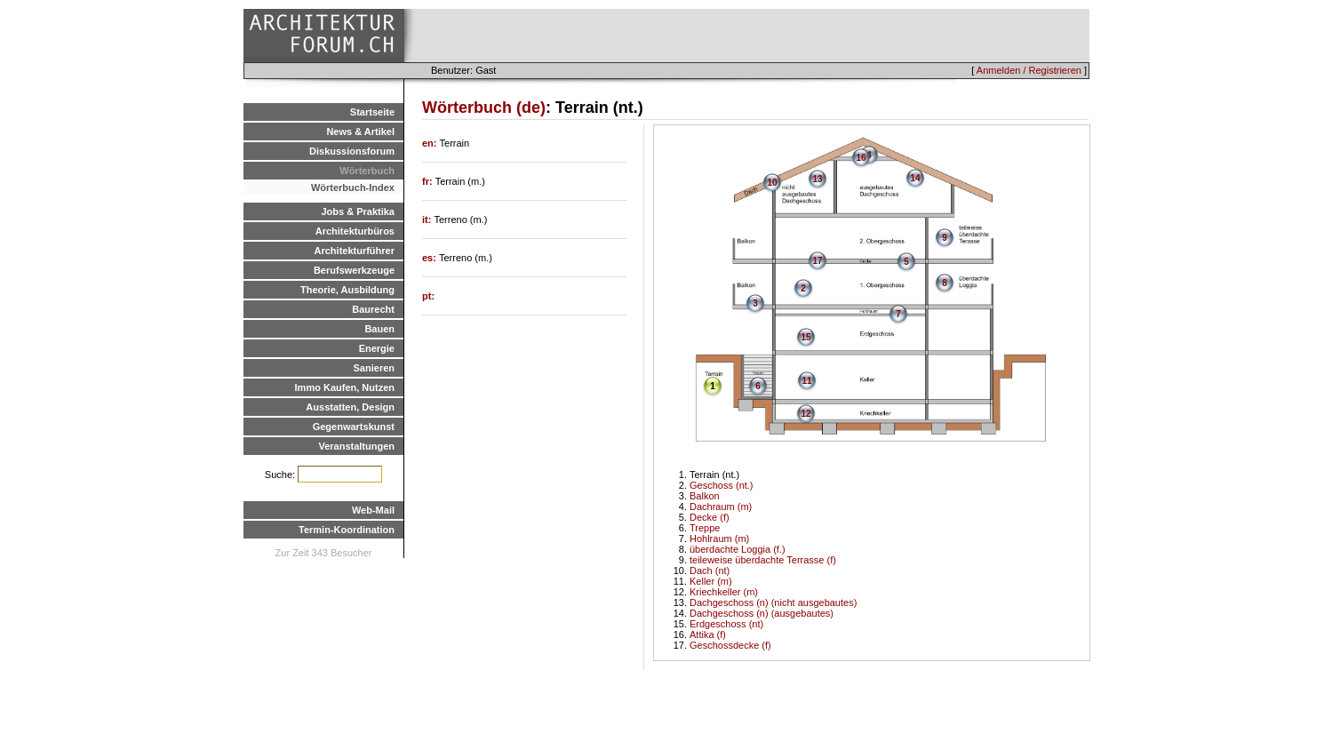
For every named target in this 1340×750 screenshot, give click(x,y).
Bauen (379, 328)
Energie (377, 348)
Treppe (705, 528)
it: (428, 219)
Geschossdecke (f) (730, 645)
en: (431, 143)
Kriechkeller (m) (724, 591)
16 (860, 158)
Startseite (372, 112)
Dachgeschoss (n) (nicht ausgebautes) (773, 602)
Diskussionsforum (352, 151)
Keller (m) (711, 581)
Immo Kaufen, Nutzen (345, 387)
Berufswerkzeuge (354, 270)
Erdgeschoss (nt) (726, 623)
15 (805, 337)
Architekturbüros (355, 231)
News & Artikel (360, 131)
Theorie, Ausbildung (347, 289)
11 (806, 381)
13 (817, 179)
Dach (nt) (710, 570)
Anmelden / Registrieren (1029, 70)
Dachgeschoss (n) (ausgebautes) (762, 613)
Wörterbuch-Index (353, 187)
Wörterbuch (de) (484, 107)
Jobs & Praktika (358, 211)
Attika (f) (708, 634)
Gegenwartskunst (354, 426)
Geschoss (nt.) (722, 485)
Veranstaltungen (356, 446)
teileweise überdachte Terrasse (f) (763, 560)
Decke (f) (710, 517)
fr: (428, 181)
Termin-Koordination (347, 529)
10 (772, 183)
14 (915, 178)
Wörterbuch (367, 170)
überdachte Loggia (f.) (738, 549)
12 (805, 414)
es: (430, 257)
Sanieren (374, 368)
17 (817, 261)
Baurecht (373, 309)
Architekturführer (355, 250)
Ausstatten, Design (350, 407)
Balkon (705, 496)
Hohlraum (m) (719, 538)
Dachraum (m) (721, 506)
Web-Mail (373, 510)
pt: (428, 296)
